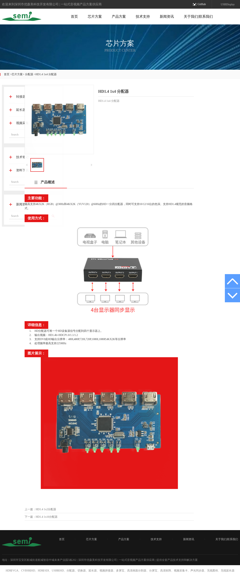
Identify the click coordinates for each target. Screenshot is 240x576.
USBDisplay (228, 4)
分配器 (29, 74)
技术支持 (143, 17)
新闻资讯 (167, 17)
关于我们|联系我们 (198, 17)
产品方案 (119, 17)
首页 (74, 17)
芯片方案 (95, 17)
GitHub (202, 4)
